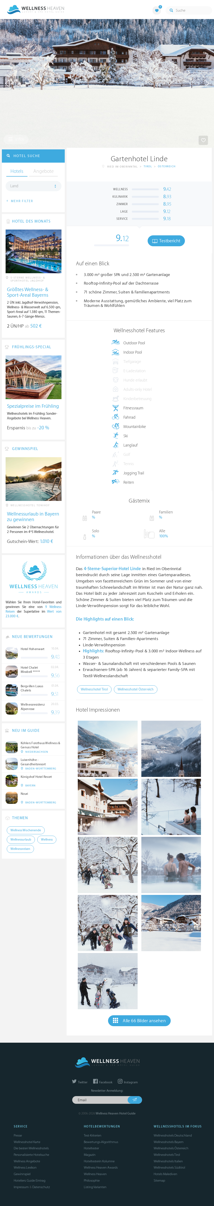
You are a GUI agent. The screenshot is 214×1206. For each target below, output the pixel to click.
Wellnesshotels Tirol (167, 1155)
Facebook (102, 1082)
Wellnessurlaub (20, 839)
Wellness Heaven (95, 1174)
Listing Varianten (95, 1187)
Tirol (148, 166)
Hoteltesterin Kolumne (99, 1161)
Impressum (21, 1187)
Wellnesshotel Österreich (136, 689)
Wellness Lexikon (25, 1168)
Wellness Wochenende (25, 830)
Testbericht (166, 241)
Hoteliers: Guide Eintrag (29, 1181)
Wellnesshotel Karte (27, 1142)
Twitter (80, 1082)
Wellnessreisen (20, 849)
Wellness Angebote (27, 1161)
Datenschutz (41, 1187)
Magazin (89, 1155)
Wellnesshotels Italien (168, 1161)
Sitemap (159, 1181)
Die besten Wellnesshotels (31, 1148)
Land (14, 186)
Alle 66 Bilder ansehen (139, 1020)
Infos (16, 139)
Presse (18, 1135)
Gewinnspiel (22, 1174)
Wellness (47, 839)
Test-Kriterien (92, 1135)
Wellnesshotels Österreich (171, 1148)
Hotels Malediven (165, 1174)
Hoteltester (91, 1148)
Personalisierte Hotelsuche (31, 1155)
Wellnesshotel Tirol (94, 689)
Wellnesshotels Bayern (168, 1142)
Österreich (167, 166)
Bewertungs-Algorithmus (101, 1142)
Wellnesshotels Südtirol (169, 1168)
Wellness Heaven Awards (101, 1168)
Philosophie (92, 1181)
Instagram (128, 1082)
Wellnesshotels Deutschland (173, 1135)
